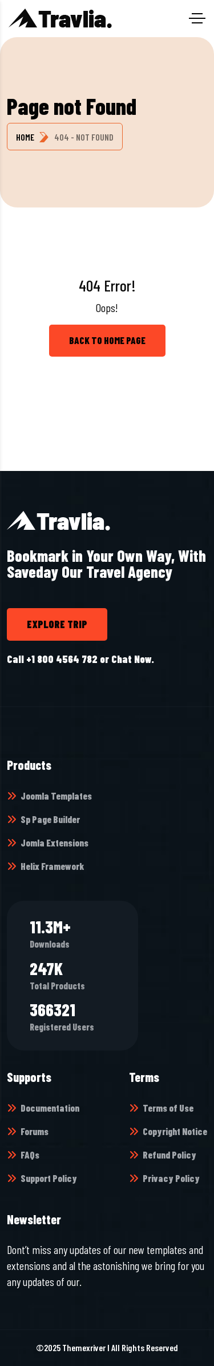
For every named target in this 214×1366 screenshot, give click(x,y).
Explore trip (57, 624)
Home (25, 136)
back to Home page (107, 340)
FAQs (30, 1154)
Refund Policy (169, 1154)
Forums (35, 1131)
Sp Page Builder (50, 819)
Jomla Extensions (54, 842)
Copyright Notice (175, 1131)
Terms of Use (168, 1107)
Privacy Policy (171, 1178)
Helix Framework (52, 866)
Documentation (50, 1107)
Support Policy (49, 1178)
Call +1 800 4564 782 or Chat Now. (80, 659)
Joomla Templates (56, 795)
